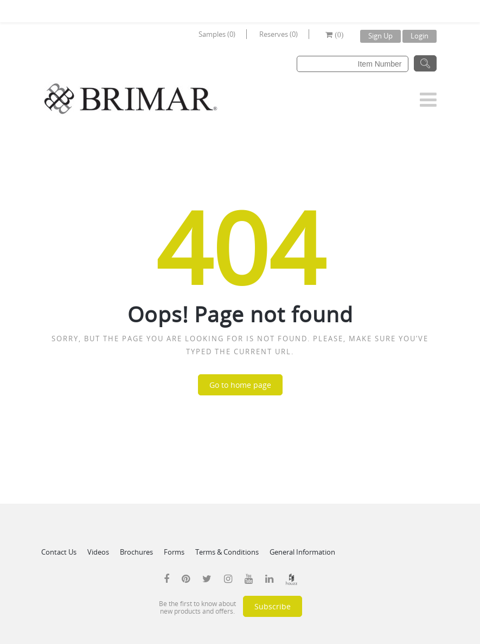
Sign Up (380, 36)
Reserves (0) (278, 34)
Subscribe (272, 606)
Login (419, 36)
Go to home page (240, 385)
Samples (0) (217, 34)
